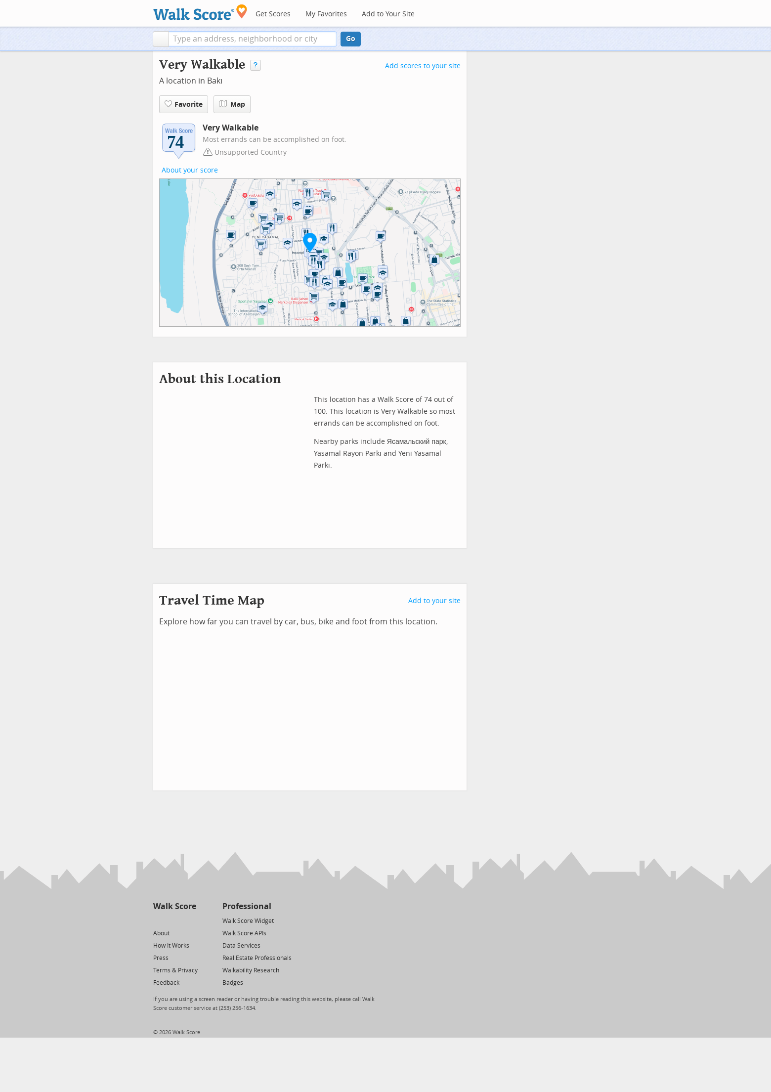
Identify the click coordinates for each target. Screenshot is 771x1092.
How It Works (171, 945)
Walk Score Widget (248, 920)
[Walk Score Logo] (200, 12)
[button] (161, 39)
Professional (246, 906)
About (161, 933)
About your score (190, 170)
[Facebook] (174, 920)
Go (350, 39)
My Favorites (326, 14)
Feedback (166, 982)
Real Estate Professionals (257, 958)
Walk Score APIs (244, 933)
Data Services (241, 945)
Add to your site (434, 601)
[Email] (189, 920)
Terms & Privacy (175, 970)
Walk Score (174, 906)
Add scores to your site (423, 66)
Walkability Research (250, 970)
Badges (232, 982)
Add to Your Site (388, 14)
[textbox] (253, 39)
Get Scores (273, 14)
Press (161, 958)
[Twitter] (159, 920)
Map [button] (232, 104)
